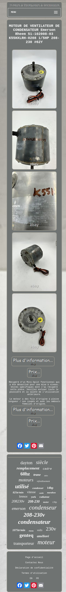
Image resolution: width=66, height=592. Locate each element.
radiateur (44, 497)
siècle (42, 462)
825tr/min (18, 492)
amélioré (43, 536)
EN (31, 578)
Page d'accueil (34, 557)
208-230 (34, 501)
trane (37, 474)
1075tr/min (18, 530)
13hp (54, 502)
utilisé (22, 486)
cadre (47, 469)
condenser (37, 488)
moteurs (26, 479)
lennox (23, 496)
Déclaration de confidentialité (34, 568)
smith (41, 493)
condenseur (43, 507)
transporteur (24, 543)
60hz (25, 473)
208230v (18, 501)
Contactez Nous (34, 562)
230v (51, 529)
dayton (26, 462)
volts (39, 530)
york (33, 497)
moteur (46, 542)
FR (37, 578)
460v (46, 476)
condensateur (34, 522)
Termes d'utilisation (34, 573)
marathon (51, 492)
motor (46, 502)
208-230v (34, 515)
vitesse (31, 492)
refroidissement (43, 481)
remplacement (28, 468)
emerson (19, 508)
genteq (26, 535)
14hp (50, 487)
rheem (31, 531)
